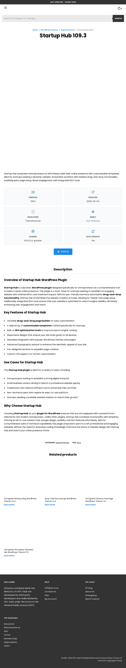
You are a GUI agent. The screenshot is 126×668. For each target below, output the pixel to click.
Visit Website (93, 220)
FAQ (47, 595)
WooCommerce (12, 627)
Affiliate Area (51, 588)
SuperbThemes (68, 30)
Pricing (88, 588)
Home (35, 30)
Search (118, 18)
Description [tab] (63, 269)
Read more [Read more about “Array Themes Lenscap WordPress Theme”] (50, 505)
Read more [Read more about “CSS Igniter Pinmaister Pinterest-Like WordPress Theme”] (9, 556)
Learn (7, 645)
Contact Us (50, 591)
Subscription (10, 642)
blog (79, 442)
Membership (10, 638)
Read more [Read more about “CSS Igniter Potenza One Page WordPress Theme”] (90, 505)
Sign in (63, 251)
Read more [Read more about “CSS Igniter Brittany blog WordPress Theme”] (9, 505)
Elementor (9, 624)
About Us (89, 591)
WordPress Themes (49, 30)
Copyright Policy (114, 660)
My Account (51, 599)
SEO (6, 631)
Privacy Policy (105, 658)
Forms (7, 635)
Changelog (91, 595)
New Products (92, 599)
